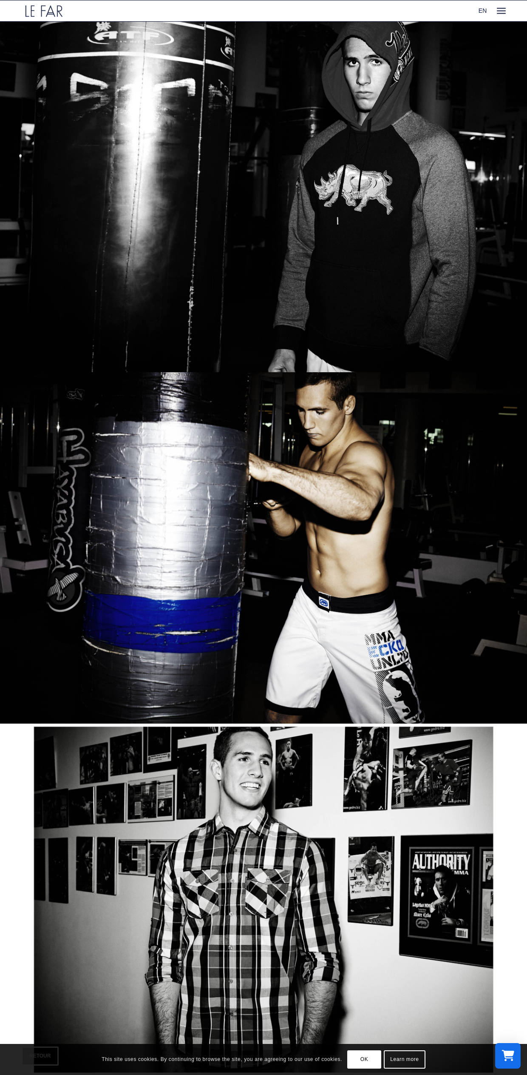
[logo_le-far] (44, 10)
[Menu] (501, 11)
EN (483, 10)
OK (364, 1059)
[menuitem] (501, 11)
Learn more (404, 1059)
